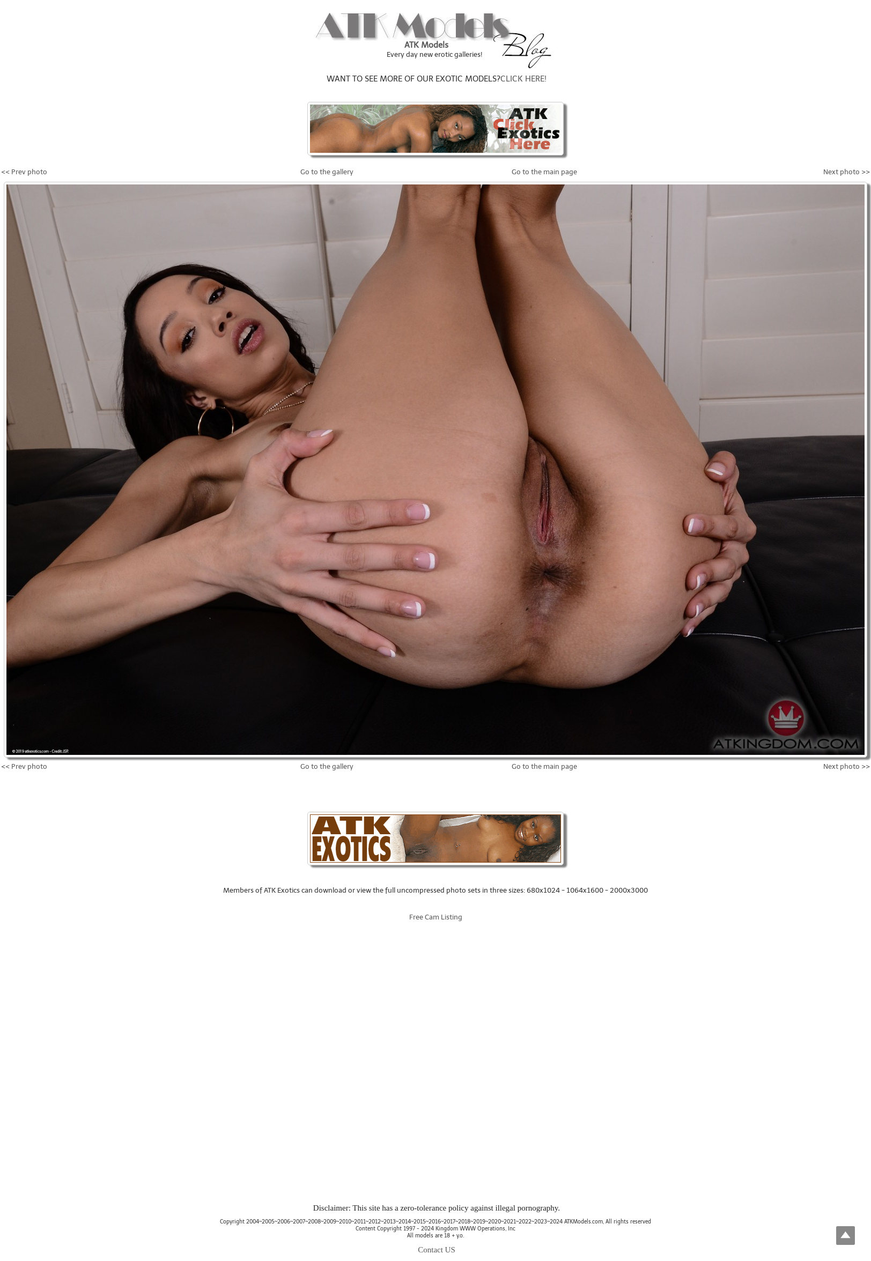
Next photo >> (846, 172)
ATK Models (426, 45)
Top (845, 1235)
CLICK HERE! (523, 79)
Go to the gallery (326, 172)
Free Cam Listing (435, 917)
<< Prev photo (24, 172)
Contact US (436, 1249)
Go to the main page (544, 172)
